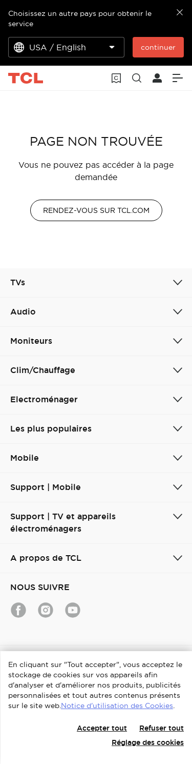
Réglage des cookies (148, 742)
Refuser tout (161, 728)
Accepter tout (102, 728)
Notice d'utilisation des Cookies (117, 705)
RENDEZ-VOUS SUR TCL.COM (96, 210)
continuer (158, 47)
